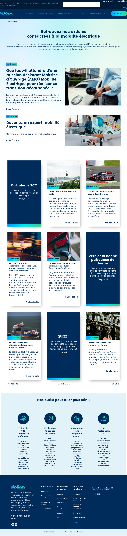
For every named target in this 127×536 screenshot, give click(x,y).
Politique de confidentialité (73, 532)
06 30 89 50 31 (95, 494)
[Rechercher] (98, 4)
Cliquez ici (24, 198)
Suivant (116, 383)
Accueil (10, 22)
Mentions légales (49, 532)
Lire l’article (13, 109)
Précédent (12, 383)
